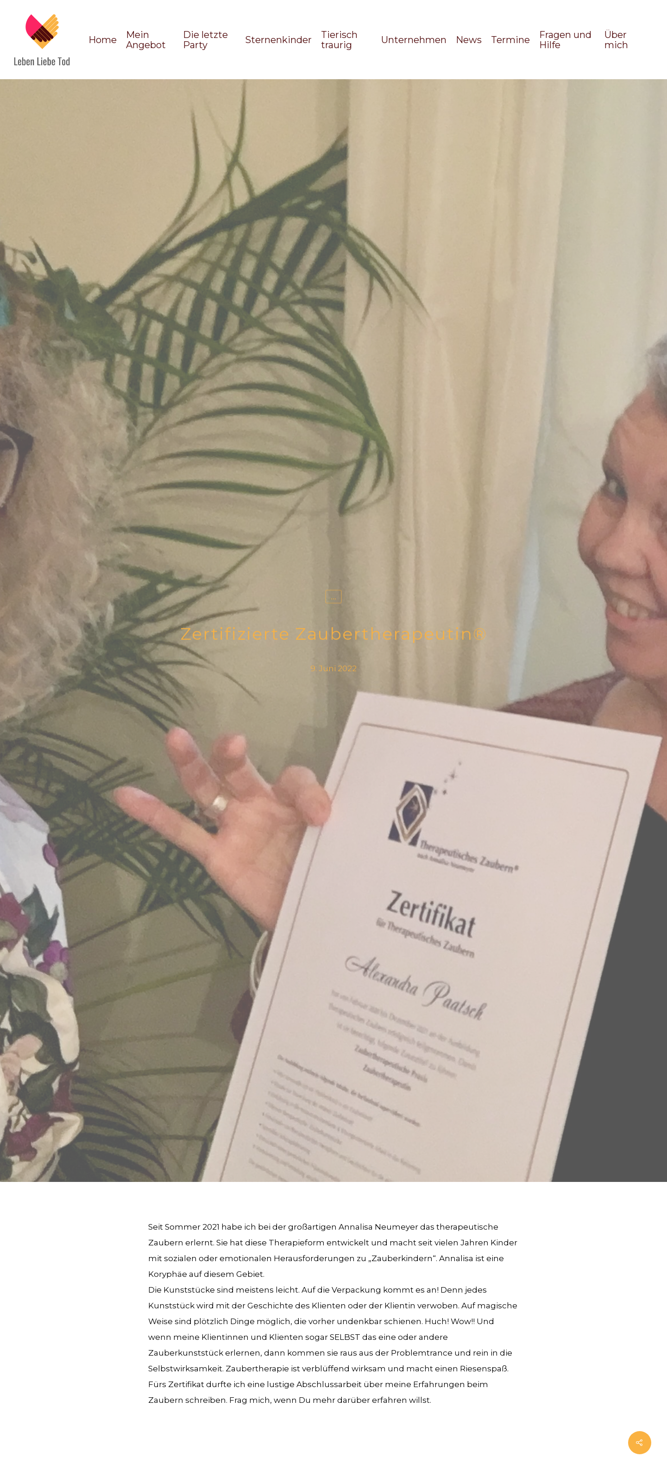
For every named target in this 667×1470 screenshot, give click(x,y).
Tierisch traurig (339, 40)
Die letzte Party (205, 40)
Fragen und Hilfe (565, 40)
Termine (510, 40)
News (469, 40)
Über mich (616, 40)
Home (102, 40)
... (333, 598)
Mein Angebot (146, 40)
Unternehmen (414, 40)
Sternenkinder (278, 40)
